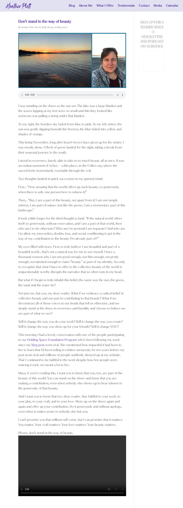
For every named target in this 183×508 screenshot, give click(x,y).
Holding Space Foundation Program (52, 340)
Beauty (51, 27)
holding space (61, 27)
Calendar (172, 6)
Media (158, 6)
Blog (72, 6)
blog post (38, 345)
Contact (144, 6)
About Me (86, 6)
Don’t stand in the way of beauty (44, 21)
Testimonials (126, 6)
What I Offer (105, 6)
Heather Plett (27, 27)
